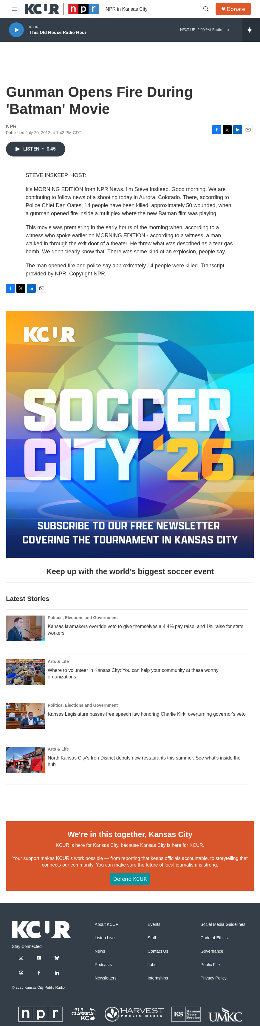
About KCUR (107, 924)
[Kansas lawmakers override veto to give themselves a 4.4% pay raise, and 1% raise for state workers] (25, 628)
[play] (16, 30)
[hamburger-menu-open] (14, 9)
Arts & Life (58, 661)
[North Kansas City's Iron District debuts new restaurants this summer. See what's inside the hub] (25, 760)
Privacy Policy (214, 978)
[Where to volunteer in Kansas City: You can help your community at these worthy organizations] (25, 672)
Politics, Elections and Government (83, 617)
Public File (210, 965)
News (100, 951)
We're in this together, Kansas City (129, 834)
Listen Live (105, 938)
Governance (212, 951)
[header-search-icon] (206, 9)
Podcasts (103, 965)
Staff (152, 938)
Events (154, 924)
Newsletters (106, 978)
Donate (236, 9)
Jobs (152, 965)
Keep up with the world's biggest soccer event (130, 571)
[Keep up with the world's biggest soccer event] (130, 434)
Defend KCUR (130, 878)
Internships (158, 978)
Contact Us (158, 951)
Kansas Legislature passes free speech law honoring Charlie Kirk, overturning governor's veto (147, 714)
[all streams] (251, 30)
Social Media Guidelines (223, 924)
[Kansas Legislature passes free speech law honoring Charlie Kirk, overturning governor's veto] (25, 716)
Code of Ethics (214, 938)
